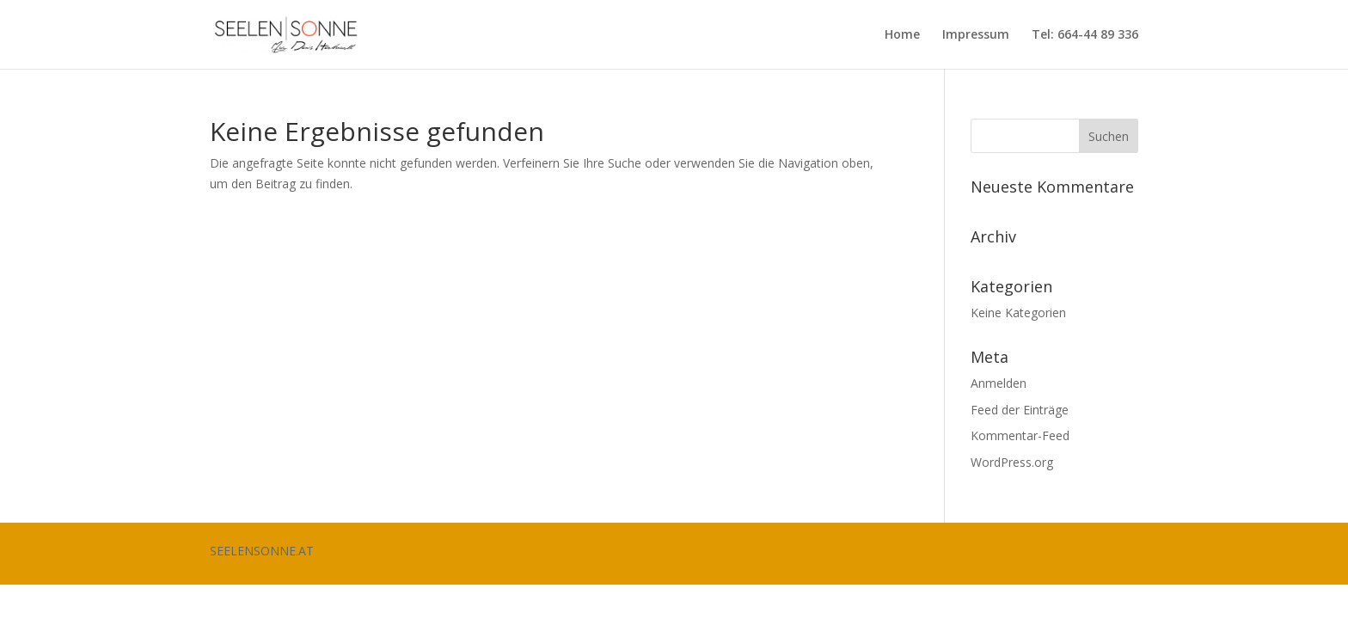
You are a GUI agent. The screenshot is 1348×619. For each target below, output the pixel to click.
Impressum (975, 35)
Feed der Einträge (1020, 409)
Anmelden (998, 383)
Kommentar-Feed (1020, 435)
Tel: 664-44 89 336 (1085, 35)
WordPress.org (1012, 462)
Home (902, 35)
